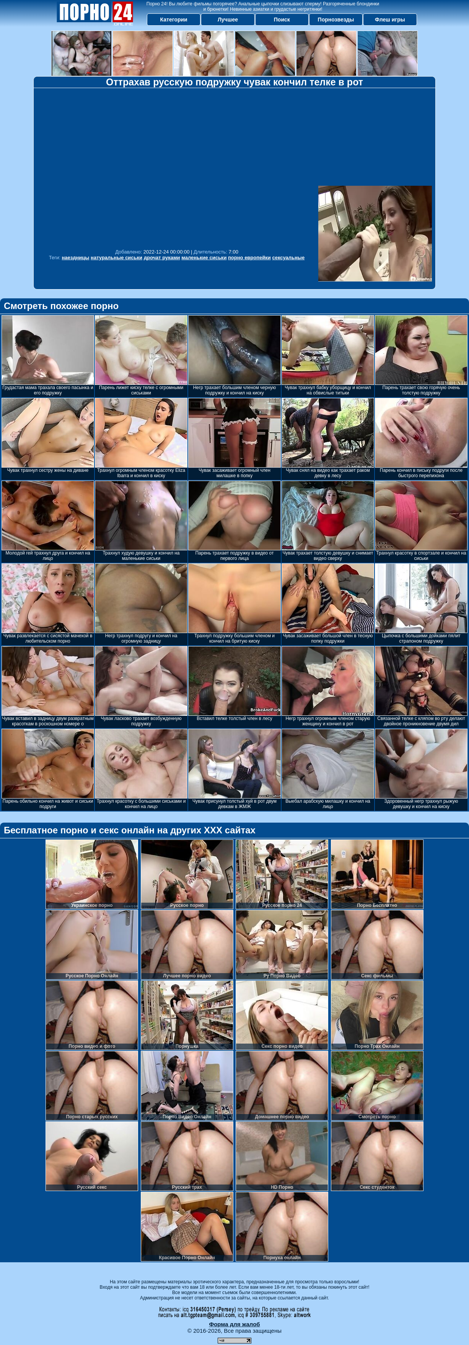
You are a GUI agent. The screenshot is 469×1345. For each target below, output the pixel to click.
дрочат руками (162, 257)
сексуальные (288, 257)
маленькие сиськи (203, 257)
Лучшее (228, 19)
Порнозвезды (336, 19)
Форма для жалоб (234, 1324)
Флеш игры (390, 19)
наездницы (75, 257)
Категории (173, 19)
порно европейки (249, 257)
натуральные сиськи (116, 257)
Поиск (282, 19)
